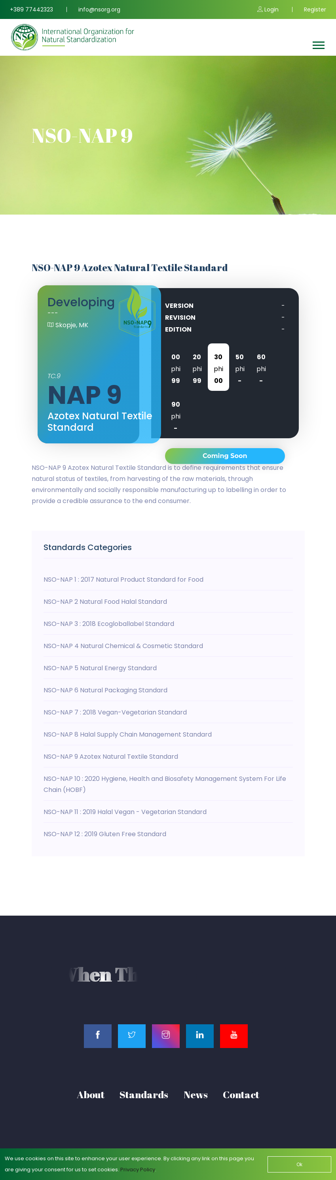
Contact (241, 1094)
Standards (144, 1094)
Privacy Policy (137, 1169)
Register (315, 9)
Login (268, 9)
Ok (299, 1164)
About (90, 1094)
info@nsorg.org (99, 9)
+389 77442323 (31, 9)
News (196, 1094)
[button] (318, 43)
